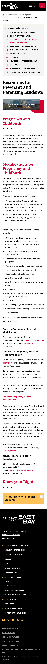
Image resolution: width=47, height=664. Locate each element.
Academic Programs (14, 590)
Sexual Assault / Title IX (16, 545)
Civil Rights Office (10, 451)
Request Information (14, 550)
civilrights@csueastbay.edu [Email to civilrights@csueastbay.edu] (21, 470)
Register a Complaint (11, 645)
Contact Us (10, 599)
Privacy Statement (10, 629)
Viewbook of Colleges (15, 595)
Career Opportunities (15, 613)
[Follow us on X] (8, 620)
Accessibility (10, 573)
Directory (9, 604)
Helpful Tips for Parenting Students (23, 498)
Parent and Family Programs (19, 15)
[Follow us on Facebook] (18, 620)
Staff (7, 564)
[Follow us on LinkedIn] (22, 620)
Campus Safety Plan (10, 641)
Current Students (13, 555)
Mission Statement (13, 577)
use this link (8, 363)
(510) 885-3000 (9, 538)
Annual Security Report (12, 637)
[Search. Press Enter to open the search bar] (35, 6)
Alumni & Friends (12, 568)
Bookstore (10, 586)
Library (8, 581)
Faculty (8, 559)
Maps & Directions (13, 609)
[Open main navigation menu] (42, 5)
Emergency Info (8, 633)
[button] (30, 6)
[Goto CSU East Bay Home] (3, 14)
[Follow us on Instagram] (3, 620)
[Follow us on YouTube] (13, 620)
